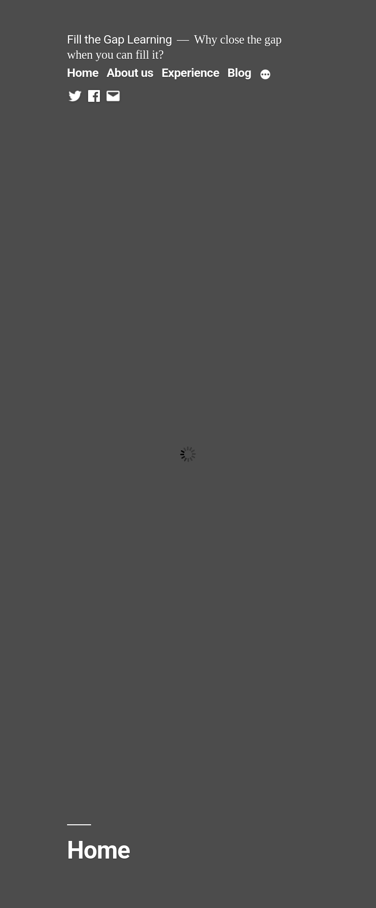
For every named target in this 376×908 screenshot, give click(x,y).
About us (130, 73)
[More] (265, 75)
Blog (239, 73)
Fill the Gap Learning (119, 39)
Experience (190, 73)
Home (82, 73)
